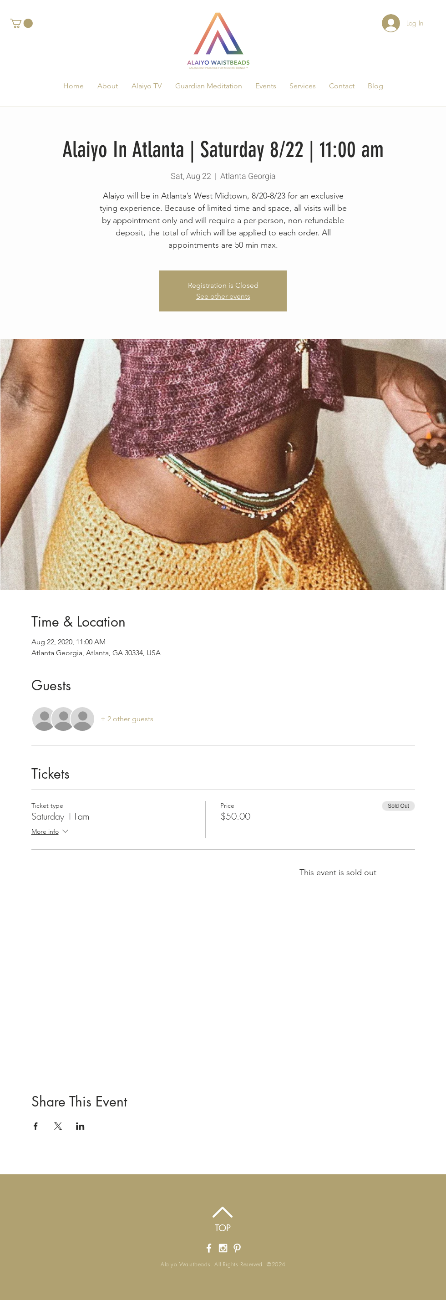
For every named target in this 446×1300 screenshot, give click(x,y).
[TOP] (222, 1228)
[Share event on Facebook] (35, 1126)
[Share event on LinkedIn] (80, 1126)
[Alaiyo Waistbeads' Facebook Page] (209, 1248)
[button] (21, 23)
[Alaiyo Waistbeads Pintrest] (237, 1248)
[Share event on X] (58, 1126)
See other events (223, 296)
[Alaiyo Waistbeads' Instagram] (223, 1248)
